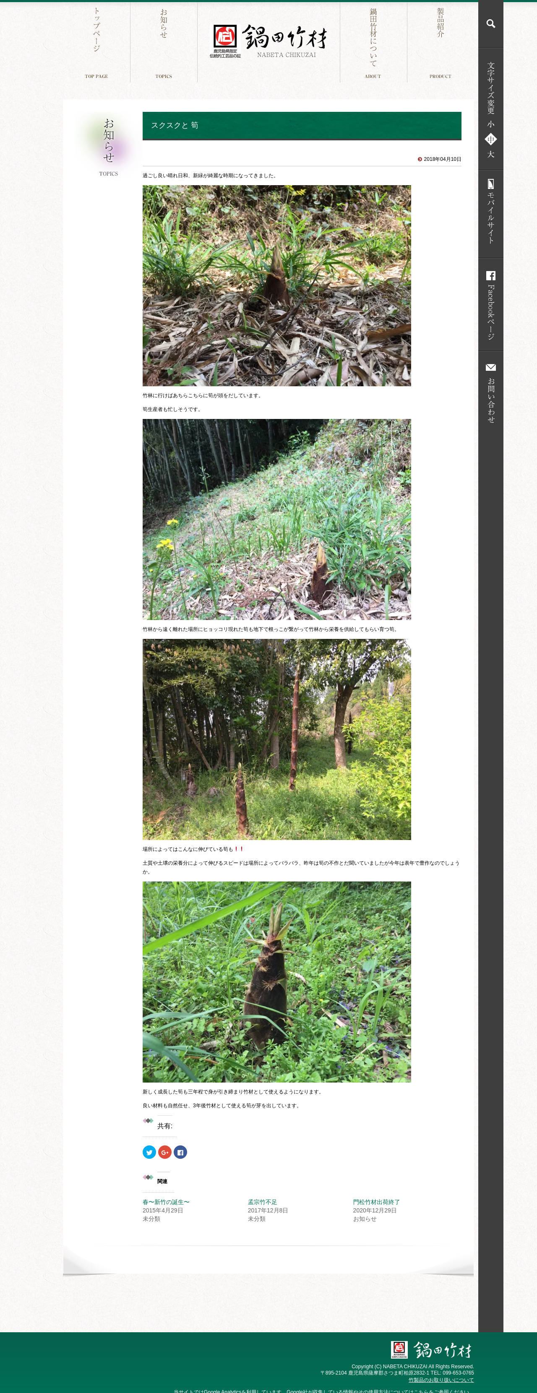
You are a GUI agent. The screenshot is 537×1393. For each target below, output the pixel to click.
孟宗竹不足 (262, 1202)
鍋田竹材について (374, 41)
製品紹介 (441, 41)
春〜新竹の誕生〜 (166, 1202)
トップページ (97, 41)
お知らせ (164, 41)
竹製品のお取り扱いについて (441, 1380)
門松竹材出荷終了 (376, 1202)
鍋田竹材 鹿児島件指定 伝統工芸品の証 (268, 41)
